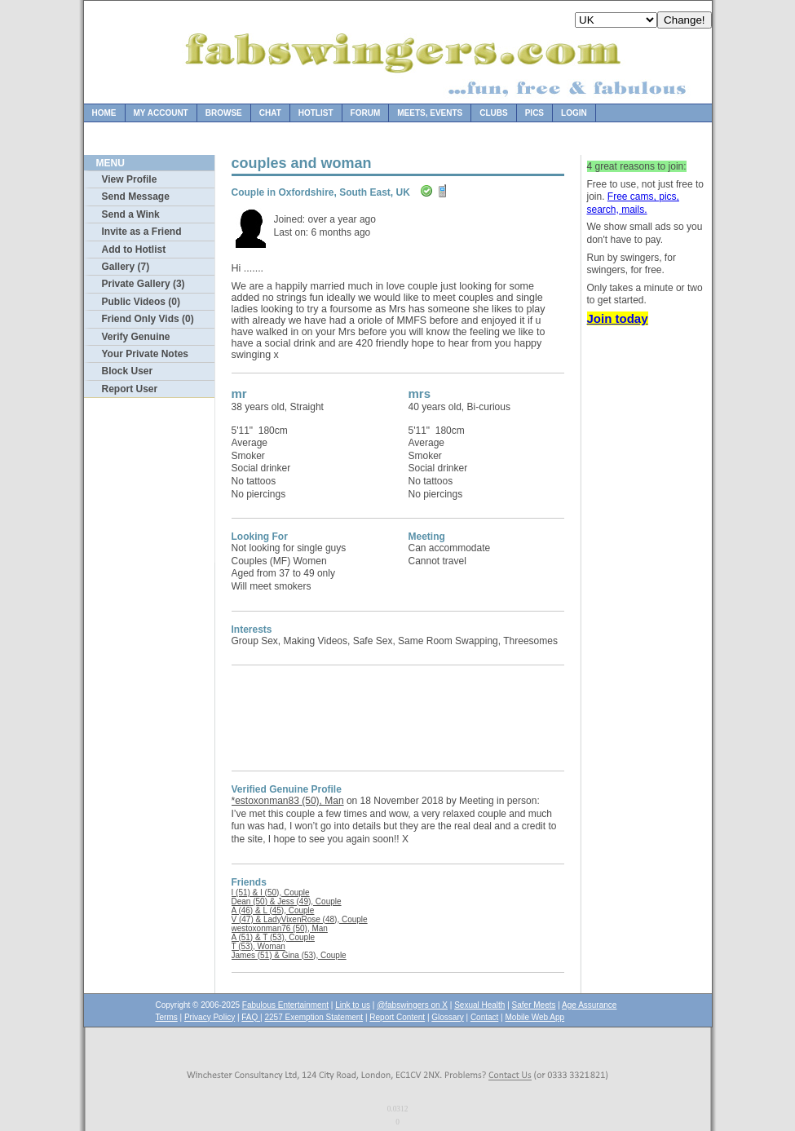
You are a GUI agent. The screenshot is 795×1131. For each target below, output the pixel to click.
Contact (484, 1017)
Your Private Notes (145, 354)
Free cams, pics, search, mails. (633, 203)
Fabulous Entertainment (285, 1005)
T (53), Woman (258, 946)
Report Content (397, 1017)
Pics (534, 112)
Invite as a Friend (142, 231)
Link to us (352, 1005)
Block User (127, 371)
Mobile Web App (535, 1017)
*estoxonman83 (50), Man (288, 800)
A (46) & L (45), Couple (273, 910)
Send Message (136, 196)
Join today (617, 318)
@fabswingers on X (412, 1005)
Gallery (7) (126, 266)
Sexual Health (479, 1005)
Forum (366, 112)
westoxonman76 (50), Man (280, 928)
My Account (161, 112)
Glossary (447, 1017)
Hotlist (315, 112)
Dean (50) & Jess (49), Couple (287, 901)
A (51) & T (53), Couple (273, 937)
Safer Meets (534, 1005)
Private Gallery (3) (143, 283)
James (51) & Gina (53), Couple (289, 955)
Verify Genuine (136, 336)
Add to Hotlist (134, 249)
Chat (270, 112)
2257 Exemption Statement (313, 1017)
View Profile (129, 179)
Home (104, 112)
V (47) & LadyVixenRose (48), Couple (300, 919)
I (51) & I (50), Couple (271, 892)
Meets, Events (429, 112)
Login (574, 112)
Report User (130, 389)
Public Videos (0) (141, 301)
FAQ (250, 1017)
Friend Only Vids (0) (148, 319)
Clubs (493, 112)
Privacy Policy (209, 1017)
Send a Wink (131, 214)
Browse (223, 112)
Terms (167, 1017)
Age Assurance (589, 1005)
